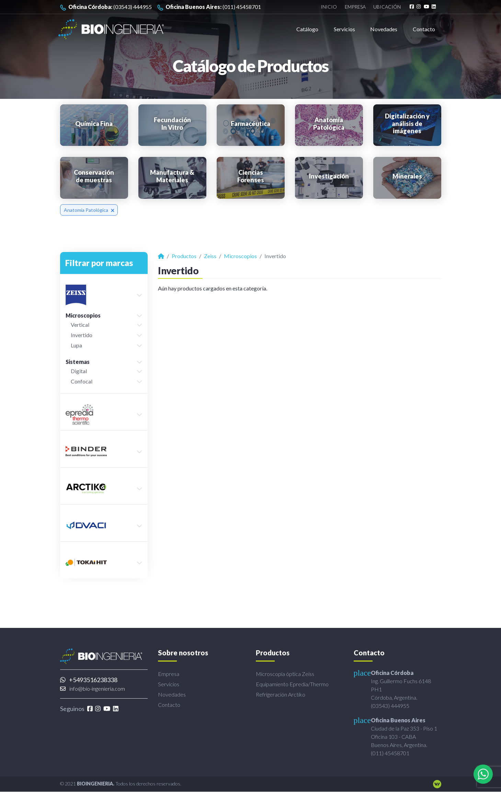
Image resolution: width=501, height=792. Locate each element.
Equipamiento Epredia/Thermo (292, 684)
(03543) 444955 (106, 7)
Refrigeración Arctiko (280, 694)
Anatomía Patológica (89, 210)
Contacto (424, 29)
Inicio (329, 7)
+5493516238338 (89, 680)
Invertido (81, 335)
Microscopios (83, 315)
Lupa (76, 345)
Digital (79, 371)
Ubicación (386, 7)
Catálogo (307, 29)
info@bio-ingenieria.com (92, 688)
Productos (184, 256)
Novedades (383, 29)
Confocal (81, 381)
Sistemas (78, 361)
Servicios (344, 29)
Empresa (354, 7)
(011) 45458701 (209, 7)
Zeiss (210, 256)
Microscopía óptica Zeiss (285, 673)
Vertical (80, 324)
